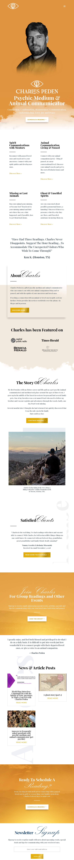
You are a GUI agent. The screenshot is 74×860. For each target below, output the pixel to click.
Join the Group (36, 619)
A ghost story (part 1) (52, 695)
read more (21, 703)
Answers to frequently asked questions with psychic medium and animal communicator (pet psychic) (21, 735)
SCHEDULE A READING (36, 119)
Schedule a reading (36, 807)
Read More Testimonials (36, 555)
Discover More (18, 310)
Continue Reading (36, 420)
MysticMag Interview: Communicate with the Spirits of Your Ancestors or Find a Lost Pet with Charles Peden (21, 695)
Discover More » (15, 173)
